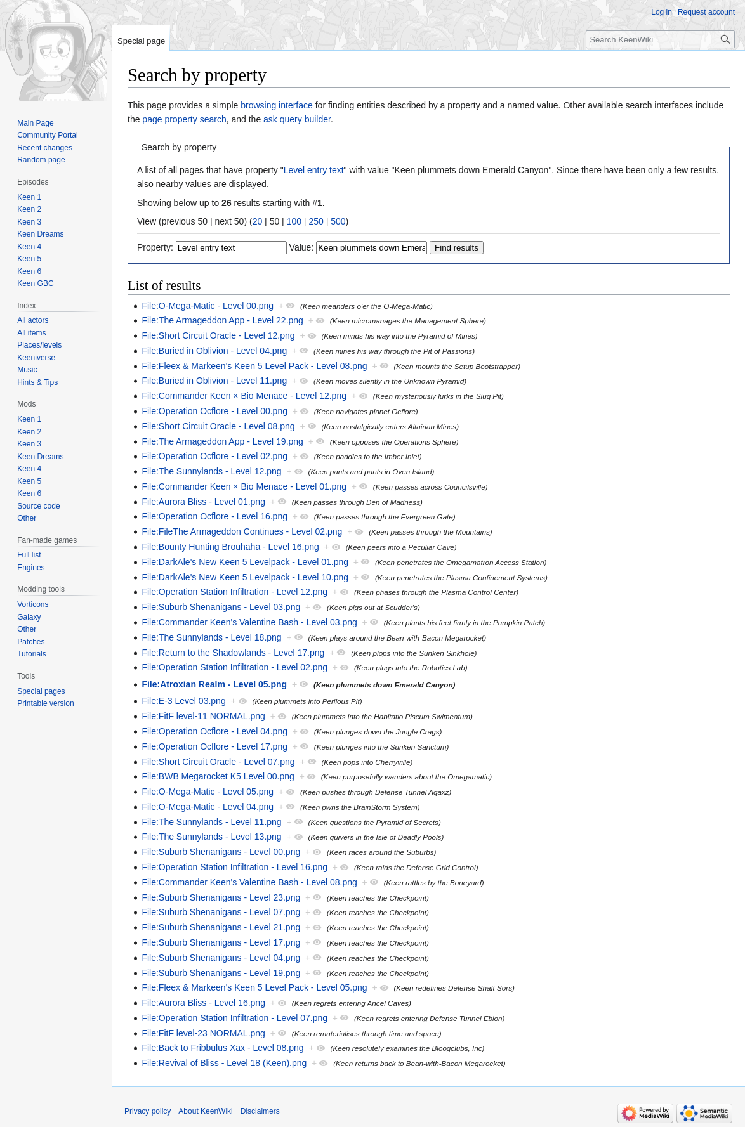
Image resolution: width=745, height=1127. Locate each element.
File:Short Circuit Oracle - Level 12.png (218, 335)
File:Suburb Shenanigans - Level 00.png (221, 852)
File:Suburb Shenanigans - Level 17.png (221, 942)
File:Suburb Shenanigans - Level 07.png (221, 912)
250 (315, 221)
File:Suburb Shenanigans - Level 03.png (221, 607)
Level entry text (314, 170)
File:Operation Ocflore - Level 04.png (214, 731)
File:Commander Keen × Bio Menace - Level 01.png (244, 486)
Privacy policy (147, 1111)
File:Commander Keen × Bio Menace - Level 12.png (244, 396)
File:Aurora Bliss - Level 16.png (203, 1003)
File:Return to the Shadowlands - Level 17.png (233, 653)
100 (294, 221)
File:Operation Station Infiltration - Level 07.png (234, 1018)
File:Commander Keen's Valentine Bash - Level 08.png (249, 882)
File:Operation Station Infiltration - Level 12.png (234, 592)
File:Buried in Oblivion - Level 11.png (214, 380)
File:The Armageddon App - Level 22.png (222, 320)
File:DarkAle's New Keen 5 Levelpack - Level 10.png (245, 577)
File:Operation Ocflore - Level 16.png (214, 516)
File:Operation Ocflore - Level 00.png (214, 411)
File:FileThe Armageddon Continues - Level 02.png (242, 531)
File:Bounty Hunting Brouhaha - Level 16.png (230, 547)
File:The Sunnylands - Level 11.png (211, 822)
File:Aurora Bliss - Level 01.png (203, 502)
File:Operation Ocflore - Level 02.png (214, 456)
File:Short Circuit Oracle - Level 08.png (218, 426)
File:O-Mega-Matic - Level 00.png (208, 306)
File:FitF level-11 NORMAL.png (203, 716)
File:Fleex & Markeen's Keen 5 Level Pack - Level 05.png (254, 987)
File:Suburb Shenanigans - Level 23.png (221, 897)
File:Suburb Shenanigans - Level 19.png (221, 973)
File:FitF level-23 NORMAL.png (203, 1033)
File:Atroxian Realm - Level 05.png (214, 684)
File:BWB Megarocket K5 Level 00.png (218, 776)
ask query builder (297, 119)
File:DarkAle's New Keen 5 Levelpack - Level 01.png (245, 562)
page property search (184, 119)
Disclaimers (260, 1111)
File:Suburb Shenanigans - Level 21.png (221, 927)
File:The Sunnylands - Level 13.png (211, 836)
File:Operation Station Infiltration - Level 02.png (234, 667)
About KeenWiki (205, 1111)
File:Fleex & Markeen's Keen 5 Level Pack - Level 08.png (254, 366)
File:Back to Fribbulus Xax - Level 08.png (222, 1048)
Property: (155, 247)
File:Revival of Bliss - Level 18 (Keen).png (224, 1063)
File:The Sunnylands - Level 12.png (211, 471)
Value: (301, 247)
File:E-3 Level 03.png (183, 701)
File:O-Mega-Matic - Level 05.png (208, 791)
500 (338, 221)
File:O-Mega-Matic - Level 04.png (208, 807)
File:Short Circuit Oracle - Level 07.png (218, 762)
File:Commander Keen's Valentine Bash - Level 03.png (249, 622)
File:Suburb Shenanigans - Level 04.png (221, 958)
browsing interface (277, 105)
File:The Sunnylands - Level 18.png (211, 637)
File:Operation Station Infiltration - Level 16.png (234, 867)
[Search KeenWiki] (660, 39)
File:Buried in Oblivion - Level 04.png (214, 351)
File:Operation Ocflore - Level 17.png (214, 746)
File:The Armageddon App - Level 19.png (222, 441)
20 (258, 221)
